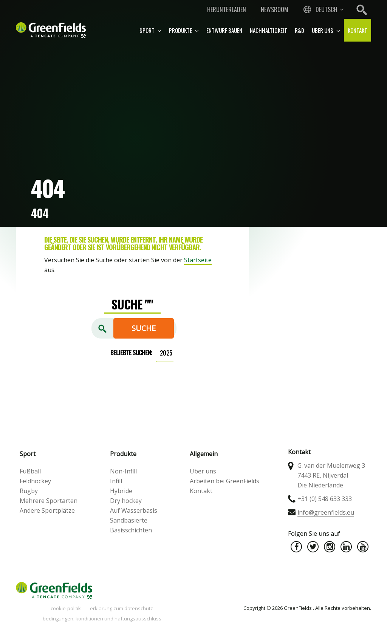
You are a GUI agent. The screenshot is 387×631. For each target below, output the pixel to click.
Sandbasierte (128, 520)
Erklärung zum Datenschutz (121, 608)
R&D (299, 30)
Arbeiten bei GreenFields (224, 481)
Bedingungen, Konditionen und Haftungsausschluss (102, 618)
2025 (166, 352)
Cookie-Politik (66, 608)
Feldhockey (35, 481)
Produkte (184, 30)
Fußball (30, 471)
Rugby (29, 491)
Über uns (326, 30)
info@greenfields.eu (325, 512)
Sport (150, 30)
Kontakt (357, 30)
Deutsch (326, 9)
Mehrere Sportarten (48, 500)
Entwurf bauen (224, 30)
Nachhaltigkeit (268, 30)
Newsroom (274, 9)
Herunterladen (226, 9)
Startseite (198, 260)
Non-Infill (123, 471)
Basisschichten (131, 530)
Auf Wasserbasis (133, 510)
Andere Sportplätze (47, 510)
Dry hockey (126, 500)
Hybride (121, 491)
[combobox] (323, 9)
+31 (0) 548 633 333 (324, 499)
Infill (116, 481)
